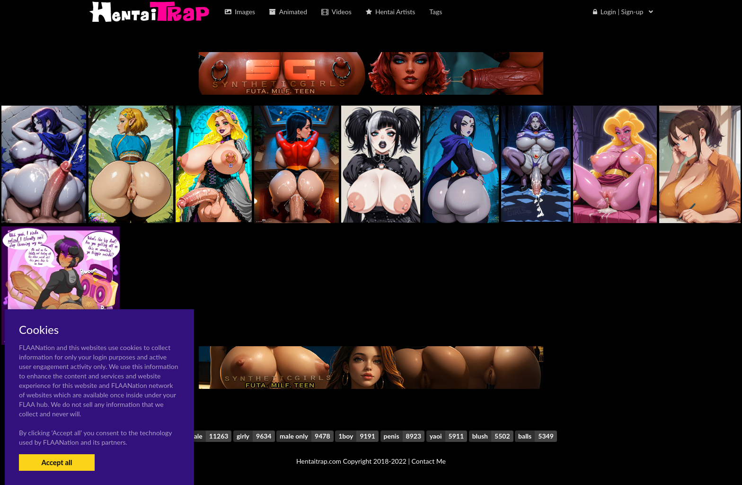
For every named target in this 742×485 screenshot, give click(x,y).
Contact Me (429, 461)
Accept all (56, 462)
